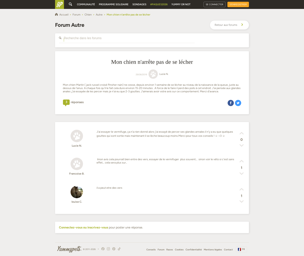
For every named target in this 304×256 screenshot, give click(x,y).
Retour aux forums (229, 25)
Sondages (139, 4)
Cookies (179, 249)
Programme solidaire (114, 4)
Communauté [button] (86, 4)
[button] (231, 103)
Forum (161, 249)
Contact (228, 249)
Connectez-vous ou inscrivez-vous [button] (83, 227)
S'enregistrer (238, 4)
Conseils (151, 249)
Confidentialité (194, 249)
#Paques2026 (159, 4)
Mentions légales (213, 249)
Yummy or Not (180, 4)
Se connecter (214, 4)
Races (169, 249)
